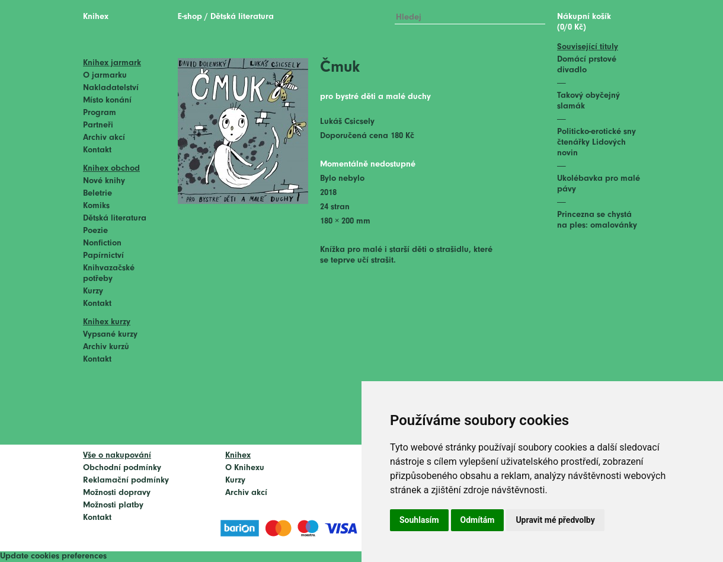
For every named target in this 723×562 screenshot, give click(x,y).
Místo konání (107, 100)
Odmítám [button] (477, 520)
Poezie (95, 231)
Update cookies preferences (53, 556)
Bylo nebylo (342, 179)
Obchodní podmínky (122, 468)
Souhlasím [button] (419, 520)
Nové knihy (104, 181)
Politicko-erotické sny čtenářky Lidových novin (596, 142)
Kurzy (93, 291)
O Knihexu (244, 468)
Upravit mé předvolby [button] (555, 520)
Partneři (98, 125)
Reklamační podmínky (126, 480)
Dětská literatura (114, 218)
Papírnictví (103, 256)
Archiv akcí (104, 138)
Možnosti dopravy (117, 493)
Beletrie (97, 193)
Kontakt (97, 150)
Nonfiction (102, 243)
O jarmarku (105, 75)
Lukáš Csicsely (347, 122)
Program (99, 113)
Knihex (95, 17)
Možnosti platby (113, 505)
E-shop (190, 17)
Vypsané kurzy (110, 335)
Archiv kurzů (106, 347)
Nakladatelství (111, 88)
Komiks (96, 206)
